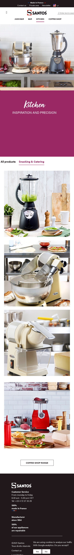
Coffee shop (55, 19)
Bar (30, 19)
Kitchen (40, 19)
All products (8, 161)
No (46, 551)
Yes (37, 551)
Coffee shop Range (37, 462)
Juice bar (19, 19)
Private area (34, 5)
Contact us (21, 5)
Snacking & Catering (31, 161)
